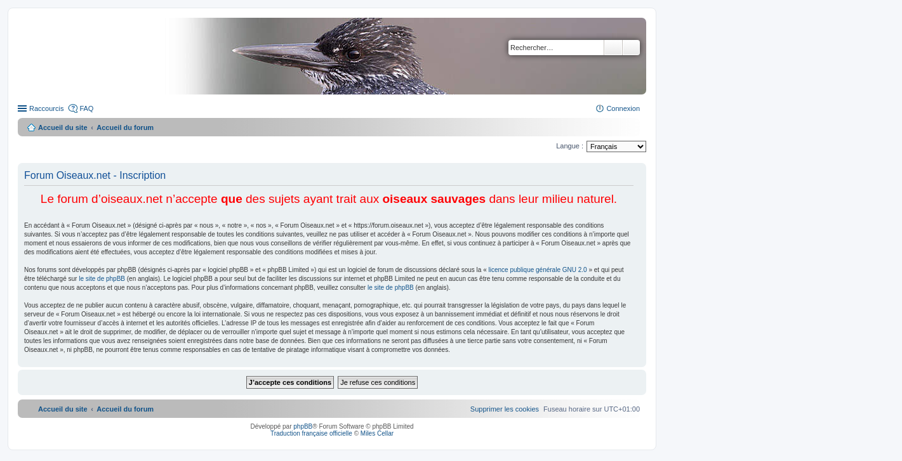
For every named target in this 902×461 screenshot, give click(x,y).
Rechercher (613, 47)
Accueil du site (63, 127)
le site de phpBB (102, 278)
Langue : (569, 146)
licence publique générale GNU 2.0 (538, 269)
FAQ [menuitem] (86, 108)
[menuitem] (504, 409)
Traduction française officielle (311, 433)
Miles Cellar (377, 433)
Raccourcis (46, 108)
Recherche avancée (631, 47)
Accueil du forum (125, 127)
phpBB (302, 426)
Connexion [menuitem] (623, 108)
